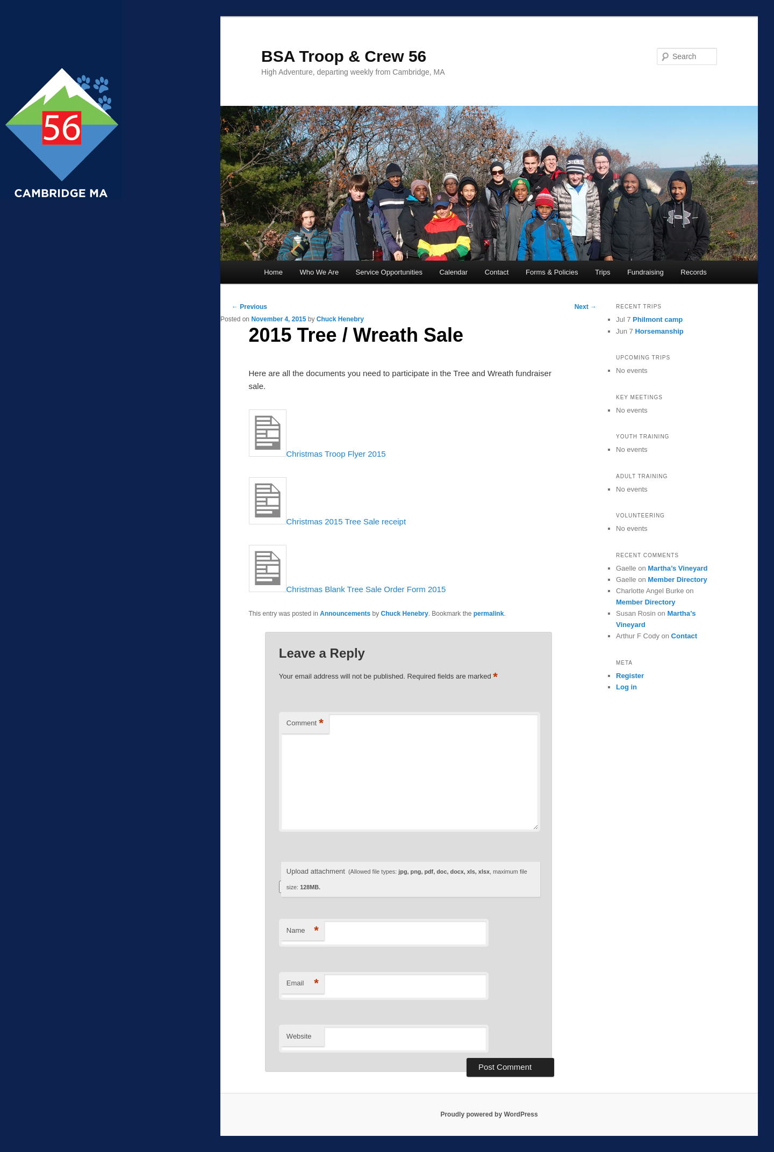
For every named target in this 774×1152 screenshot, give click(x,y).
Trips (602, 272)
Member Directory (677, 579)
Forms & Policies (552, 272)
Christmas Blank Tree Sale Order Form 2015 (347, 589)
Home (273, 272)
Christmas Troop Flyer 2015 (317, 453)
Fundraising (645, 272)
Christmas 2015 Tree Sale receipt (327, 521)
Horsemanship (659, 331)
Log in (626, 687)
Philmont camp (658, 319)
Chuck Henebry (340, 319)
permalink (489, 613)
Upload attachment (406, 878)
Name (302, 931)
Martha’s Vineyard (677, 568)
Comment (305, 723)
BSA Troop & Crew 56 (343, 56)
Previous (249, 307)
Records (693, 272)
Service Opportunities (389, 272)
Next (586, 307)
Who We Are (319, 272)
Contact (497, 272)
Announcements (345, 613)
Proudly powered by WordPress (489, 1114)
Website (299, 1036)
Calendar (453, 272)
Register (630, 676)
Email (302, 983)
